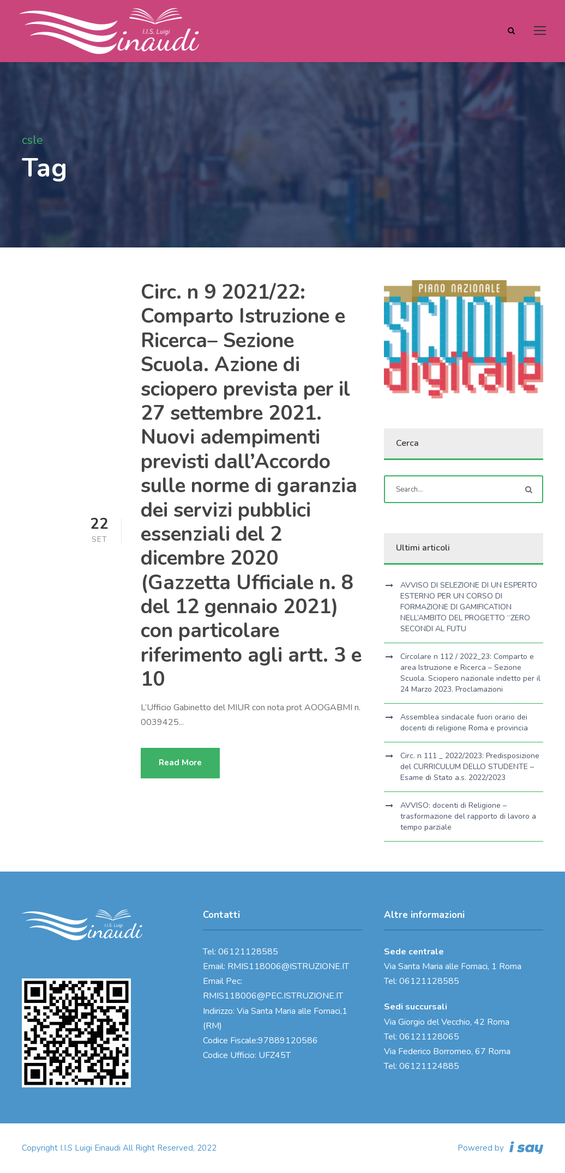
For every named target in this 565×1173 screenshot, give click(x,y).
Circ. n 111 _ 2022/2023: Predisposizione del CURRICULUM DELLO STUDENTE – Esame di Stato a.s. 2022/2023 (469, 767)
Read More (180, 762)
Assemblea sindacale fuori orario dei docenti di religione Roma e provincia (464, 722)
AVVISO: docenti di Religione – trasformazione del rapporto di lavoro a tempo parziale (468, 816)
